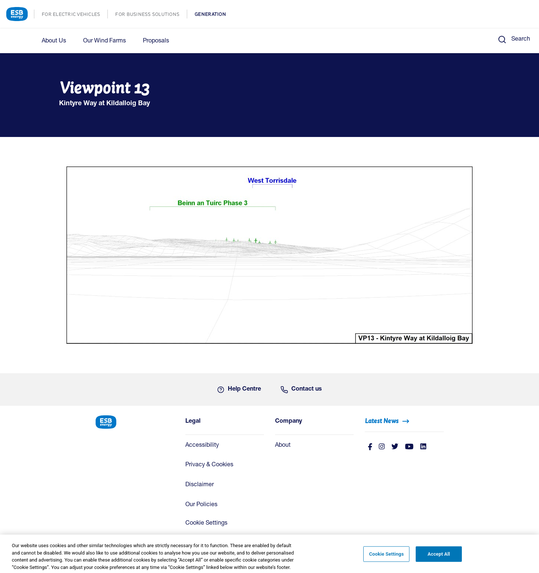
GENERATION (214, 14)
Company (288, 422)
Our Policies (201, 505)
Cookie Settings (206, 523)
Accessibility (202, 446)
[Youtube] (409, 447)
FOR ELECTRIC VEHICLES (74, 14)
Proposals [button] (156, 41)
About (283, 446)
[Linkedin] (423, 447)
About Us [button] (54, 41)
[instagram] (382, 447)
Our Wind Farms (104, 41)
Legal (192, 422)
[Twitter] (394, 447)
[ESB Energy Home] (134, 421)
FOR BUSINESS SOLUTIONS (151, 14)
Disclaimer (199, 485)
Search (520, 39)
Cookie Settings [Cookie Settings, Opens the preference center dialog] (386, 556)
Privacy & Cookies (209, 465)
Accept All (439, 556)
